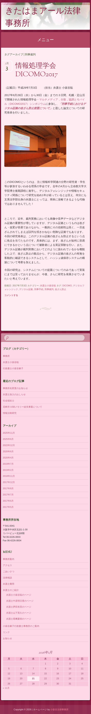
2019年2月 (8, 470)
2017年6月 (8, 501)
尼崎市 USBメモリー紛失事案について (22, 407)
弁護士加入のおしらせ (14, 394)
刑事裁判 (49, 289)
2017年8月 (8, 488)
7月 (7, 65)
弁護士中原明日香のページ (19, 601)
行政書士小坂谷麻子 (13, 368)
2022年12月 (9, 445)
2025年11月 (9, 433)
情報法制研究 (10, 413)
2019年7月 (8, 464)
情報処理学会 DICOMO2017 (39, 70)
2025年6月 (8, 439)
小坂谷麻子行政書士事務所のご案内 (21, 626)
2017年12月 (9, 482)
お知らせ (7, 638)
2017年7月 (8, 494)
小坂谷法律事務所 (59, 709)
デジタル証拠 (26, 289)
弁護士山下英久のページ (18, 613)
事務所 (6, 356)
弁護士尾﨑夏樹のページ (18, 619)
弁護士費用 (8, 584)
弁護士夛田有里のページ (18, 607)
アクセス (7, 565)
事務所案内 (8, 559)
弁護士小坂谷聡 (48, 285)
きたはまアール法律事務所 (43, 18)
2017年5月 (8, 507)
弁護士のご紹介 (11, 590)
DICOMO (67, 285)
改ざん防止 (60, 289)
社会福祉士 (8, 400)
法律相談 (7, 577)
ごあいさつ (8, 571)
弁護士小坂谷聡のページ (18, 595)
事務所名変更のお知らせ (15, 388)
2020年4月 (8, 457)
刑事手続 (38, 289)
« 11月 (6, 688)
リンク (6, 632)
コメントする (11, 295)
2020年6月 (8, 451)
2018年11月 (9, 476)
